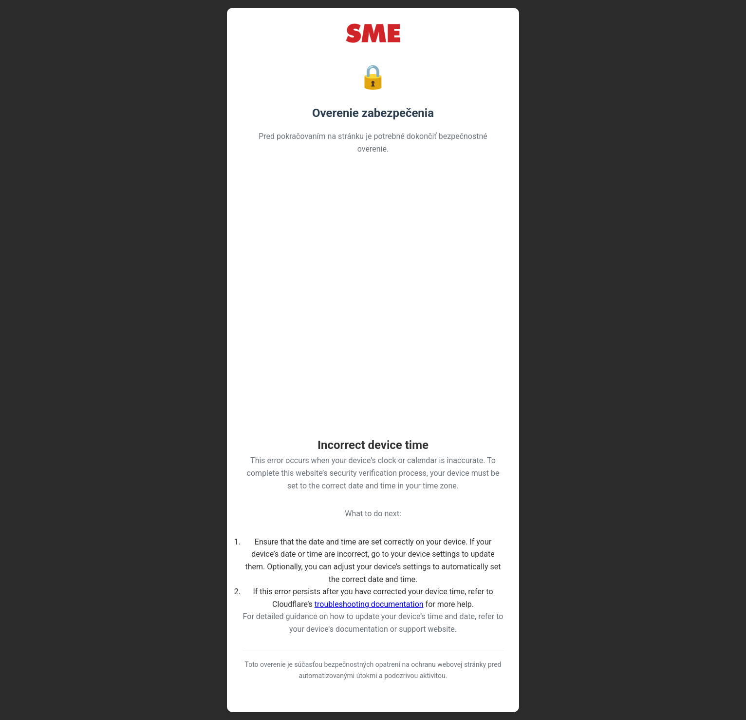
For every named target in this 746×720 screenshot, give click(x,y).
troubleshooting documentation (369, 604)
